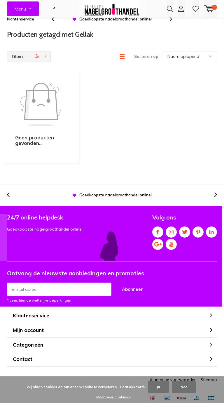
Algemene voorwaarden (173, 353)
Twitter (184, 204)
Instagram (171, 204)
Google (157, 216)
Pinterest (198, 204)
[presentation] (56, 27)
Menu (20, 9)
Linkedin (211, 204)
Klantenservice (20, 27)
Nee (184, 387)
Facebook (157, 204)
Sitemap (209, 353)
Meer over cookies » (113, 397)
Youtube (171, 216)
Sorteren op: (147, 65)
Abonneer (132, 263)
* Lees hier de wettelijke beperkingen (39, 274)
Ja (158, 387)
